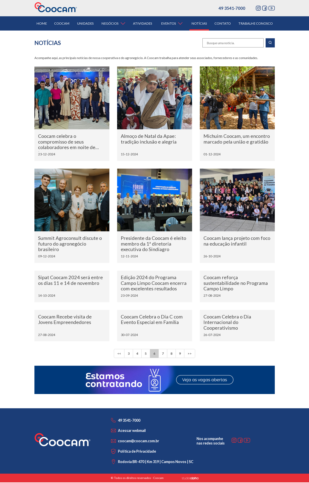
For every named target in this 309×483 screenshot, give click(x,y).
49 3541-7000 (232, 8)
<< (119, 354)
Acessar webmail (132, 431)
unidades (85, 23)
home (41, 23)
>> (190, 354)
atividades (142, 23)
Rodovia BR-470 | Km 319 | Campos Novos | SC (155, 462)
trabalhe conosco (255, 23)
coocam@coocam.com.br (138, 441)
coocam (61, 23)
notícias (199, 23)
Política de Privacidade (137, 452)
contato (222, 23)
